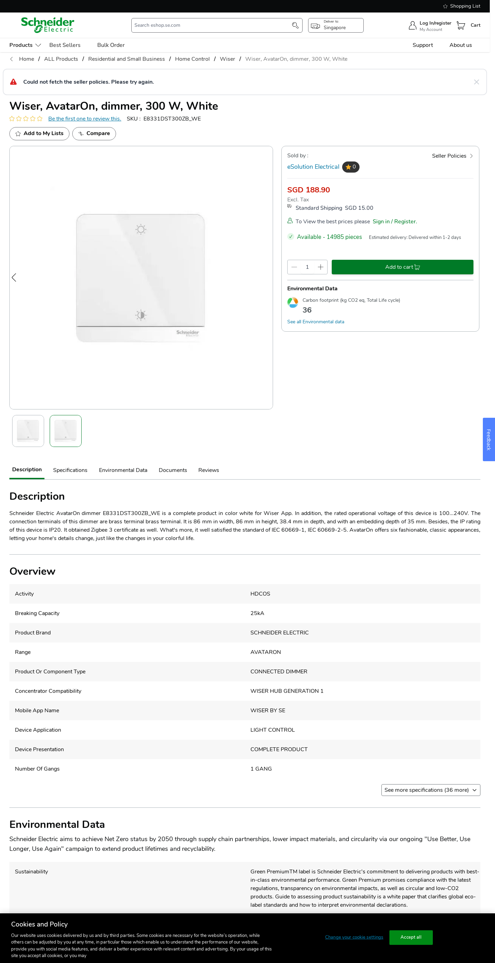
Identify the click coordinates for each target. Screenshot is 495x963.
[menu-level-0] (25, 45)
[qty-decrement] (294, 267)
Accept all (411, 937)
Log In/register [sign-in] (435, 23)
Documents (173, 470)
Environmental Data (123, 470)
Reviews (208, 470)
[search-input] (213, 25)
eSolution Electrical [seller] (313, 167)
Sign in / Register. (395, 221)
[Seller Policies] (452, 156)
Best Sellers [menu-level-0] (65, 45)
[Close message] (476, 81)
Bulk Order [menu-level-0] (111, 45)
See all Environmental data (315, 321)
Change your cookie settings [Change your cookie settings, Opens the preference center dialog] (354, 937)
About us (460, 45)
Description (27, 469)
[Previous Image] (14, 277)
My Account (431, 29)
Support (423, 45)
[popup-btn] (336, 25)
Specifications (70, 470)
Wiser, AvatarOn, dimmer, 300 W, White (296, 59)
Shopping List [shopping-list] (461, 6)
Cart (475, 25)
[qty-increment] (320, 267)
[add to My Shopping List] (39, 133)
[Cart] (461, 25)
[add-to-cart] (402, 267)
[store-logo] (47, 25)
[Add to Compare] (94, 133)
